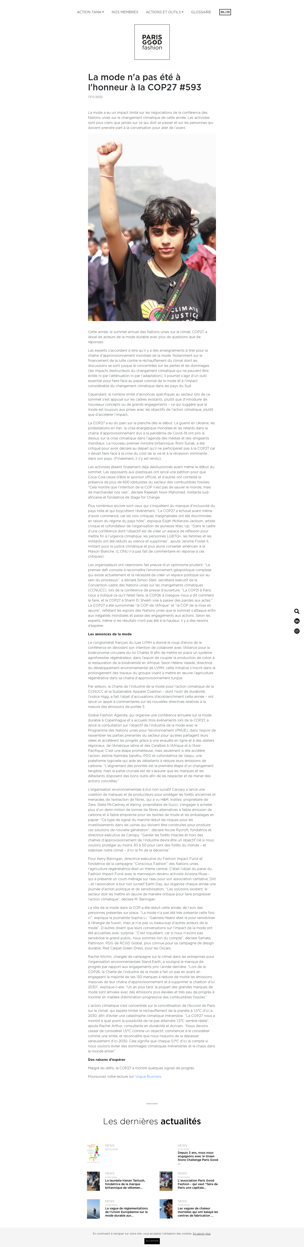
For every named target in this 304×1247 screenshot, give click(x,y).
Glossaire (201, 12)
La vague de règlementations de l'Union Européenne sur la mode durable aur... (126, 1212)
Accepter (152, 1241)
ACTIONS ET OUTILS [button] (163, 12)
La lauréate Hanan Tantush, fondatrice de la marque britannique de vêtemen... (125, 1184)
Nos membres (125, 12)
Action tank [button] (89, 12)
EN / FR (225, 12)
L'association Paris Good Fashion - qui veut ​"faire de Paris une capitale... (198, 1184)
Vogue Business (148, 1076)
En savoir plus (201, 1233)
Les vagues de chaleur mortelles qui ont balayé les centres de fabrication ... (198, 1212)
